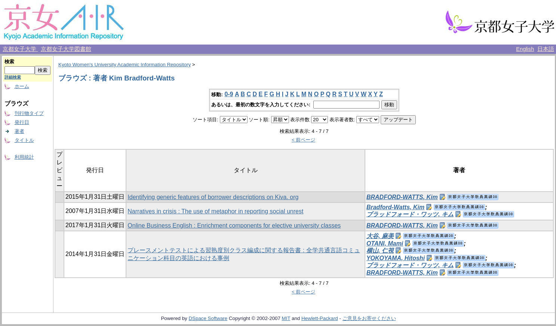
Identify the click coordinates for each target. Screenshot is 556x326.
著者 (19, 131)
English (525, 49)
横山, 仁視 (380, 250)
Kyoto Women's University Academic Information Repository (124, 64)
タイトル (24, 140)
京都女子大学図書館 (66, 49)
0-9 (228, 94)
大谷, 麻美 (380, 236)
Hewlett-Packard (319, 318)
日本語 (545, 49)
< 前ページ (304, 140)
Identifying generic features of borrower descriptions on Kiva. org (213, 197)
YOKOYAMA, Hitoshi (395, 258)
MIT (286, 318)
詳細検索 (12, 77)
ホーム (22, 86)
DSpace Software (207, 318)
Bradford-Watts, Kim (395, 207)
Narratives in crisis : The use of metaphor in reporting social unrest (215, 211)
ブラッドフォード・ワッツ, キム (410, 214)
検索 (9, 61)
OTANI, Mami (384, 243)
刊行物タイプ (29, 113)
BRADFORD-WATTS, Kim (402, 197)
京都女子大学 (20, 49)
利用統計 (24, 157)
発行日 (22, 122)
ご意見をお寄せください (369, 318)
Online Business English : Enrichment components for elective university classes (234, 225)
